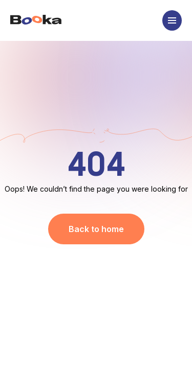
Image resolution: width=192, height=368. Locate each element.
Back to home (96, 229)
